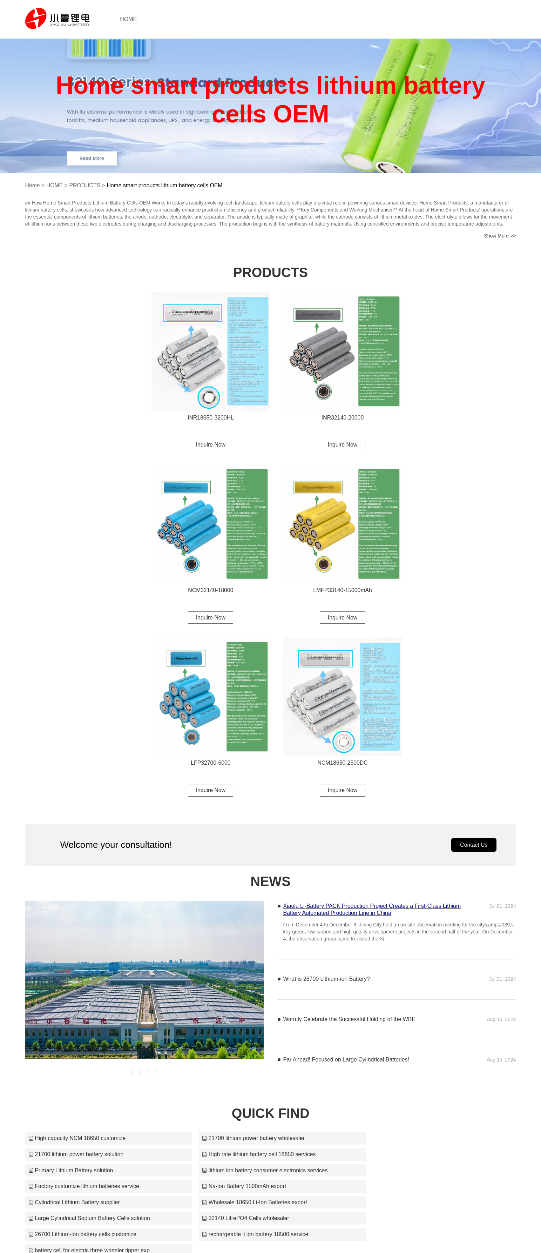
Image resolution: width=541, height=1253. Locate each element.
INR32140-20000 (333, 411)
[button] (132, 886)
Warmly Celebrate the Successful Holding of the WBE (350, 836)
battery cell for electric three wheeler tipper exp (421, 1019)
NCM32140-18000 (460, 411)
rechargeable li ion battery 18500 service (248, 1019)
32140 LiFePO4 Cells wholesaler (404, 1003)
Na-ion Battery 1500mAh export (236, 987)
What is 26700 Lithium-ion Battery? (327, 795)
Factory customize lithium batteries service (84, 987)
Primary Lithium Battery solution (237, 971)
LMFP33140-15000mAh (207, 578)
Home (32, 185)
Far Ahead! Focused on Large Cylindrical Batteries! (346, 876)
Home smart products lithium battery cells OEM (166, 185)
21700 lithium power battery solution (408, 955)
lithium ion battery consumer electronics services (423, 971)
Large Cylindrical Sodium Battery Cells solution (256, 1003)
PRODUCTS (85, 185)
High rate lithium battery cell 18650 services (85, 971)
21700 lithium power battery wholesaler (246, 955)
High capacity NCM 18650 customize (77, 955)
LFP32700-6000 (333, 578)
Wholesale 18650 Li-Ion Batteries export (81, 1003)
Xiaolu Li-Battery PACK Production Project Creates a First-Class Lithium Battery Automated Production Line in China (372, 725)
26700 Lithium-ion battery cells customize (83, 1019)
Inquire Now (207, 438)
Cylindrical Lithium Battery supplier (406, 987)
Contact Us (473, 661)
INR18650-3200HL (207, 411)
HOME (134, 19)
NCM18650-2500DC (459, 578)
